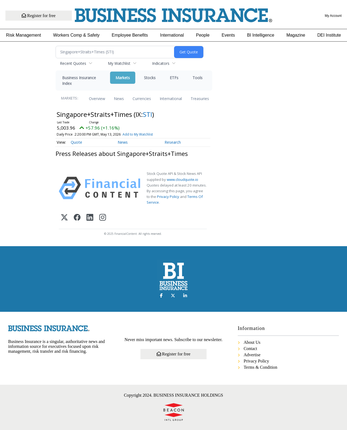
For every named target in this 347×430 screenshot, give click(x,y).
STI (147, 114)
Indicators (160, 63)
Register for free (39, 15)
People (203, 35)
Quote (76, 142)
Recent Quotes (73, 63)
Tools (197, 77)
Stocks (150, 77)
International (172, 35)
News (119, 98)
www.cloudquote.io (182, 179)
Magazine (295, 35)
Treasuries (200, 98)
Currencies (142, 98)
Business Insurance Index (79, 80)
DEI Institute (329, 35)
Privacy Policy (168, 196)
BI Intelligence (260, 35)
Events (228, 35)
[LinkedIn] (89, 218)
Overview (97, 98)
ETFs (174, 77)
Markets (122, 77)
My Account (333, 16)
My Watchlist (119, 63)
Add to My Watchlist (138, 134)
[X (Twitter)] (64, 218)
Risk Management (23, 35)
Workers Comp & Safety (76, 35)
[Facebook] (77, 218)
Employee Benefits (130, 35)
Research (173, 142)
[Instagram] (102, 218)
